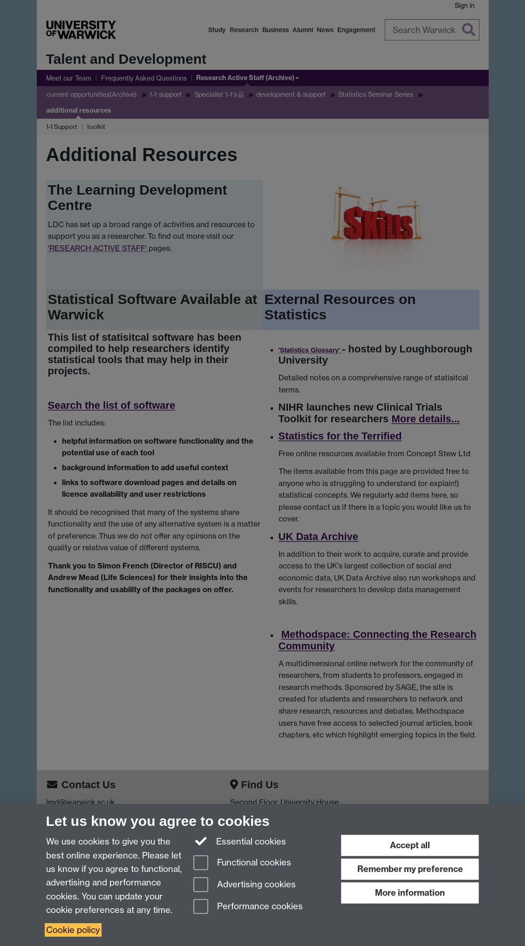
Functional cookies (242, 863)
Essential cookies (239, 841)
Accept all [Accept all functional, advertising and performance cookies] (410, 845)
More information (410, 892)
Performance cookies (248, 907)
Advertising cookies (244, 885)
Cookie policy (73, 930)
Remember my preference (410, 869)
